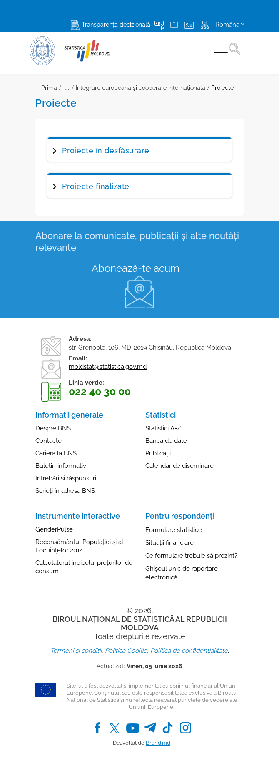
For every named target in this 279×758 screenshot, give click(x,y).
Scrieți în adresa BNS (65, 491)
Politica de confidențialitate (189, 650)
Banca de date (166, 441)
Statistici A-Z (163, 428)
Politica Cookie (126, 650)
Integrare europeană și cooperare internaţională (140, 87)
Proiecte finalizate (96, 186)
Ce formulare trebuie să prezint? (191, 555)
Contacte (48, 441)
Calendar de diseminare (179, 466)
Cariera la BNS (56, 453)
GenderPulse (54, 529)
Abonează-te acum (135, 268)
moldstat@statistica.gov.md (108, 366)
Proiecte (222, 87)
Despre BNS (53, 428)
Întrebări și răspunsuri (65, 478)
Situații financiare (169, 543)
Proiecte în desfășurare (105, 150)
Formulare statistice (173, 530)
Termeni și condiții (76, 650)
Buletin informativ (60, 466)
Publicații (158, 453)
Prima (49, 87)
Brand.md (158, 743)
